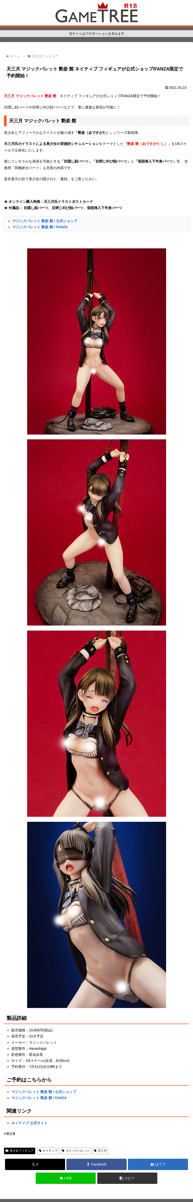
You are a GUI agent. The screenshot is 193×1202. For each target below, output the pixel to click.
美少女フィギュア (20, 1150)
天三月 (100, 1150)
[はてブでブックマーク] (158, 1164)
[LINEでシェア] (66, 1178)
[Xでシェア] (35, 1164)
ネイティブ (48, 1150)
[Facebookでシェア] (96, 1164)
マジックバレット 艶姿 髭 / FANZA (40, 227)
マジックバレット (76, 1150)
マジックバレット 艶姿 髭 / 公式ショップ (44, 221)
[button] (127, 1178)
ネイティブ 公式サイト (29, 1123)
